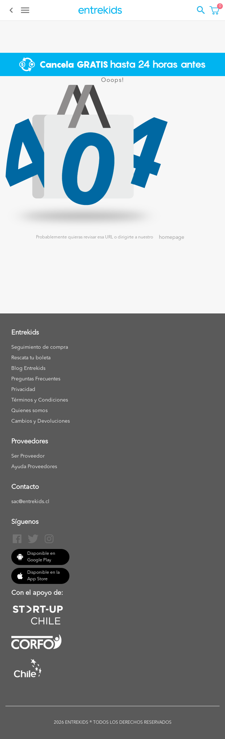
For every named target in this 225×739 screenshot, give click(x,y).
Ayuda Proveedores (34, 466)
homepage (171, 237)
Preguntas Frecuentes (35, 379)
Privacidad (23, 389)
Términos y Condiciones (39, 400)
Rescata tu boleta (31, 357)
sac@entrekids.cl (30, 501)
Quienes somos (29, 410)
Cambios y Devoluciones (40, 421)
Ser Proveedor (28, 456)
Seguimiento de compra (39, 347)
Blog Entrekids (28, 368)
